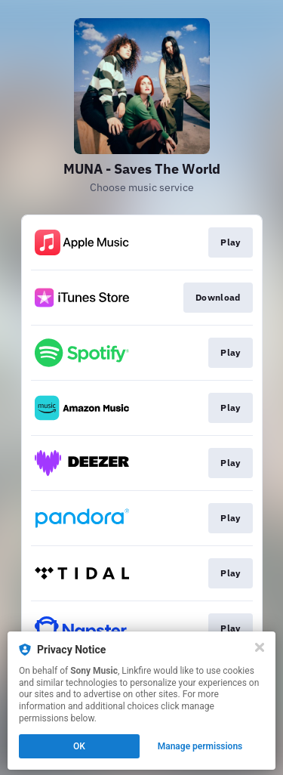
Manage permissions (200, 746)
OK (79, 746)
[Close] (260, 647)
